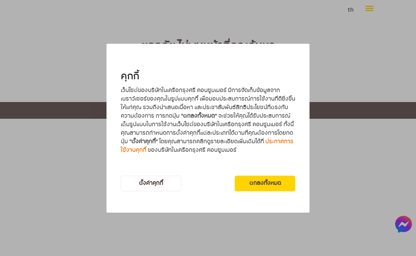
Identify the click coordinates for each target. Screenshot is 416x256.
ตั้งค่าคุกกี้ (151, 183)
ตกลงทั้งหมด (265, 183)
